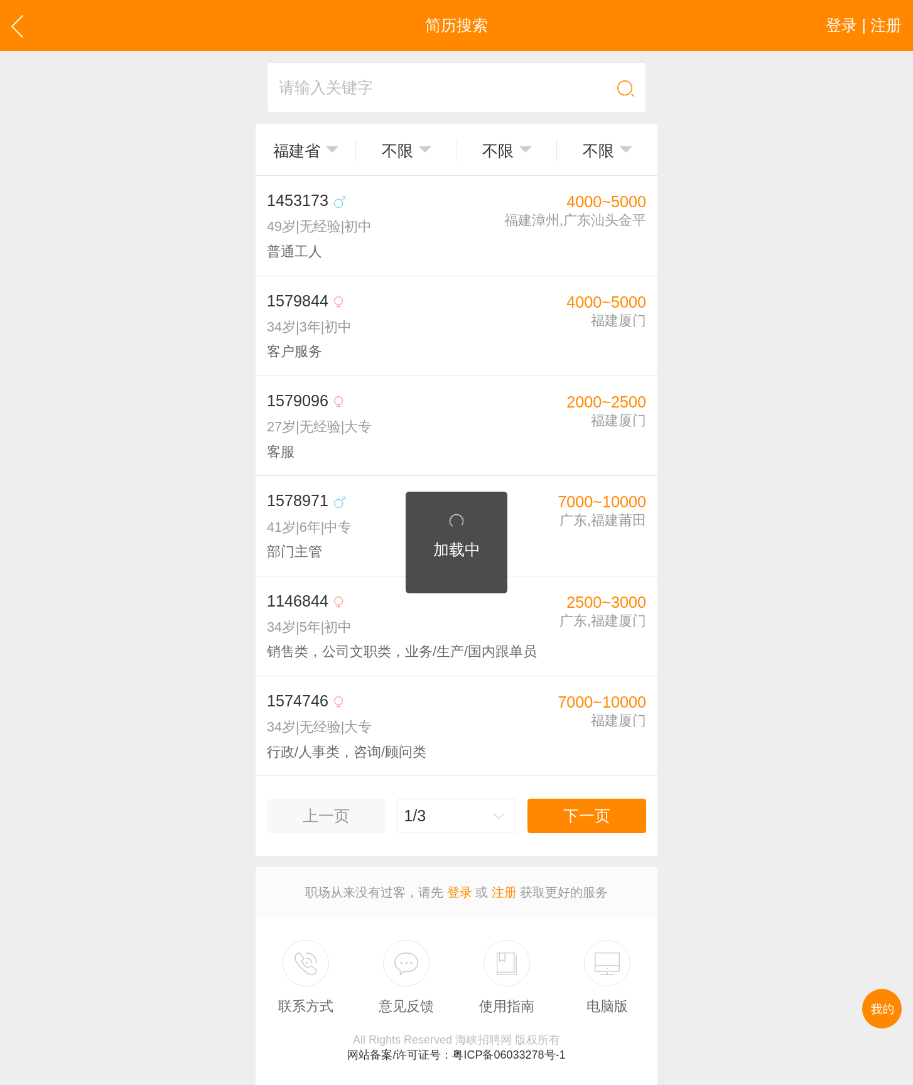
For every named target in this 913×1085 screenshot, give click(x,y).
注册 (504, 892)
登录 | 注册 (864, 25)
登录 (459, 892)
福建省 (296, 150)
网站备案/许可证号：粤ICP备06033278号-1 (456, 1055)
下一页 (586, 815)
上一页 (326, 815)
